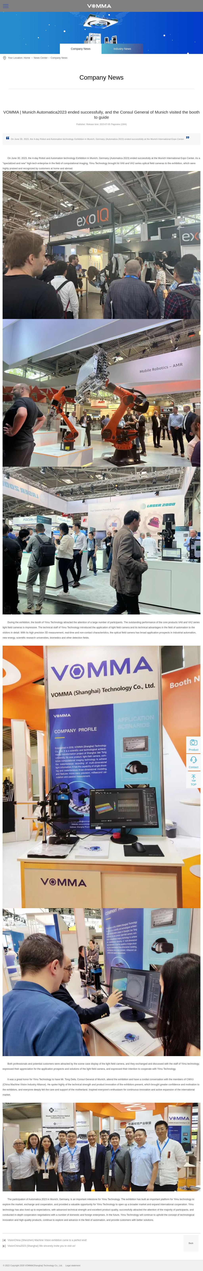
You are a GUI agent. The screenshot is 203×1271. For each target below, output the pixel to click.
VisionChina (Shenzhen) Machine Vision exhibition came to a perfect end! (47, 1240)
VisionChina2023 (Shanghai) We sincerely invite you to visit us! (42, 1246)
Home (27, 57)
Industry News (122, 48)
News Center (40, 57)
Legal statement (72, 1265)
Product (193, 744)
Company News (81, 48)
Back (191, 1243)
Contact (193, 762)
